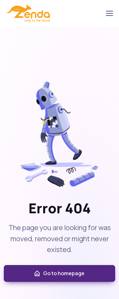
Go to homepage (59, 273)
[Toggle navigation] (109, 13)
